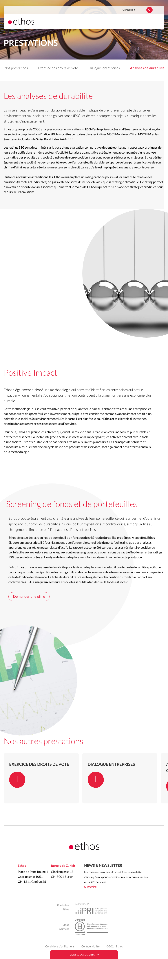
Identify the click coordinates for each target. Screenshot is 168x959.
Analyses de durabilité (147, 68)
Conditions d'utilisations (59, 946)
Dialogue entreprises (104, 68)
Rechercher (149, 10)
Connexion (129, 10)
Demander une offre (29, 596)
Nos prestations (16, 68)
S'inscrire (90, 886)
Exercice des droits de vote (58, 68)
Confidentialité (90, 946)
